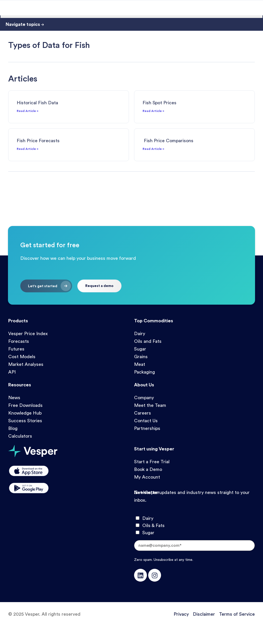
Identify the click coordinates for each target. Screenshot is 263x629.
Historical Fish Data (37, 102)
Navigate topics (25, 24)
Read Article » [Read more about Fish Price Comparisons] (153, 148)
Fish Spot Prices (159, 102)
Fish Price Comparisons (168, 140)
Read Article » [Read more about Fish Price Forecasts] (27, 148)
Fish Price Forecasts (38, 140)
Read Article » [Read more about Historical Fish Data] (27, 110)
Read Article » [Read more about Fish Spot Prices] (153, 110)
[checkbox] (194, 525)
